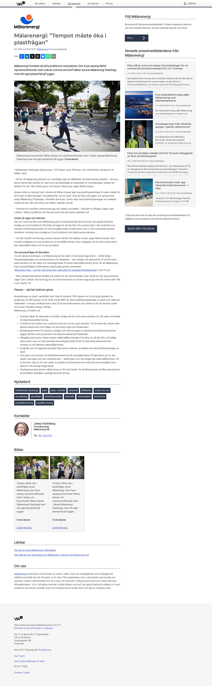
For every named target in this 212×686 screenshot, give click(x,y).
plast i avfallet (58, 390)
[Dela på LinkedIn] (27, 56)
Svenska (18, 672)
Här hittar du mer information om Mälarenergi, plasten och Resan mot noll (51, 555)
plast (44, 390)
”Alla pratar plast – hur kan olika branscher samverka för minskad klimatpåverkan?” (56, 270)
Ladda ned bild (24, 528)
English (26, 672)
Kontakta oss (45, 650)
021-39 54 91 (45, 435)
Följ (136, 38)
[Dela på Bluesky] (43, 56)
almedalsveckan (53, 396)
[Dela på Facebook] (21, 56)
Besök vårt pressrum (141, 228)
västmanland (84, 396)
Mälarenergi (43, 49)
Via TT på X (19, 656)
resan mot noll (102, 390)
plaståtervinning (45, 402)
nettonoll (73, 390)
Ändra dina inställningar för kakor (29, 661)
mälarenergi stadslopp (26, 390)
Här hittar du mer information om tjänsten (33, 628)
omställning (21, 396)
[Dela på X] (32, 56)
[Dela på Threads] (37, 56)
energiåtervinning (24, 402)
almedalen (36, 396)
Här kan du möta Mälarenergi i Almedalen (35, 550)
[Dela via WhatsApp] (48, 56)
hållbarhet (86, 390)
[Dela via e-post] (53, 56)
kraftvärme (99, 396)
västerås (69, 396)
